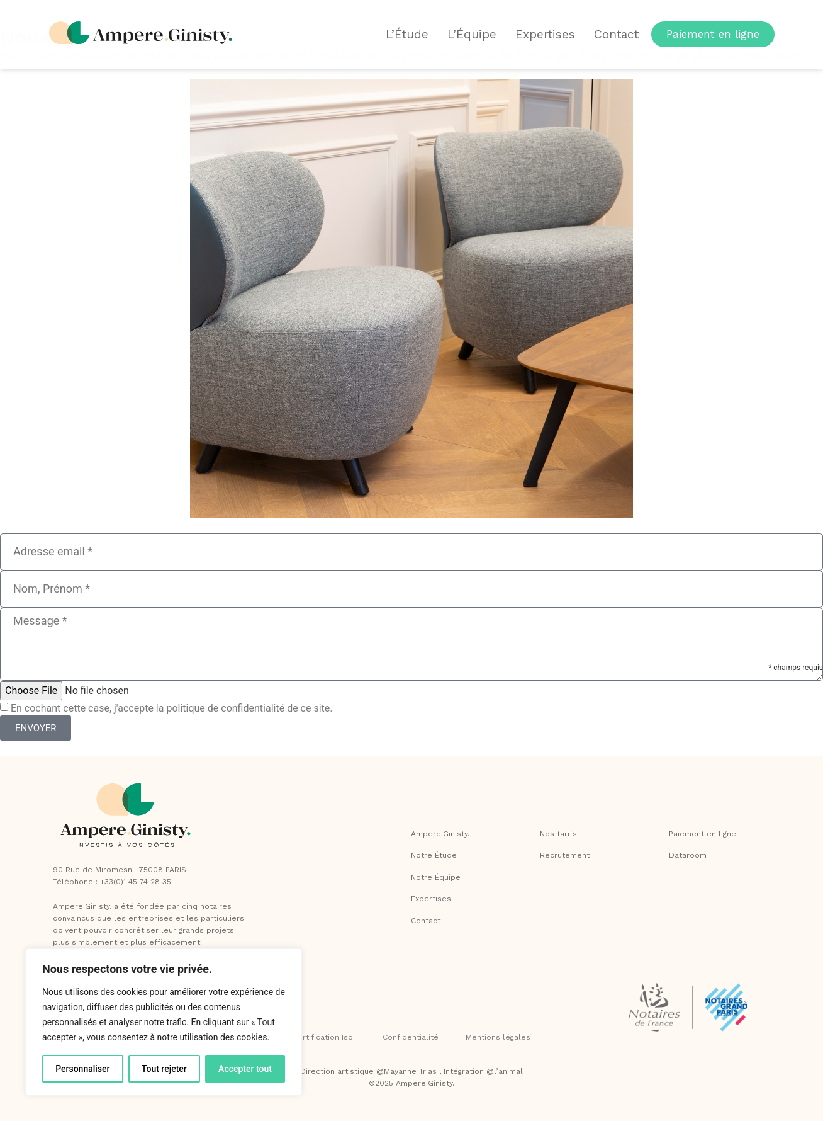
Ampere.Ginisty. (440, 833)
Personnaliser (82, 1069)
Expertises (545, 34)
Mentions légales (498, 1037)
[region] (163, 1022)
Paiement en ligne (702, 833)
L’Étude (407, 34)
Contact (616, 34)
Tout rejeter (164, 1069)
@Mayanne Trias (406, 1071)
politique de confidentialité (225, 708)
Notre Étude (434, 855)
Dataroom (688, 855)
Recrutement (565, 855)
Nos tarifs (558, 833)
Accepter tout (245, 1069)
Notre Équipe (436, 877)
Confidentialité (412, 1037)
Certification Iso (324, 1037)
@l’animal (504, 1071)
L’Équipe (471, 34)
